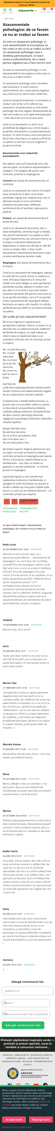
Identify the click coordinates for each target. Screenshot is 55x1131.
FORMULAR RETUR (21, 1056)
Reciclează (27, 1062)
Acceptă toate (14, 1119)
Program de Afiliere (11, 1062)
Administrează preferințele (17, 1127)
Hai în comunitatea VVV (38, 1059)
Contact (27, 1066)
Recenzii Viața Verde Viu (42, 1056)
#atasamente (10, 508)
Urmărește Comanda (16, 1059)
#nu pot (24, 511)
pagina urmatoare (29, 500)
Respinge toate (41, 1119)
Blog (11, 18)
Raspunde (36, 549)
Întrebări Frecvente (43, 1062)
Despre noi (8, 1056)
